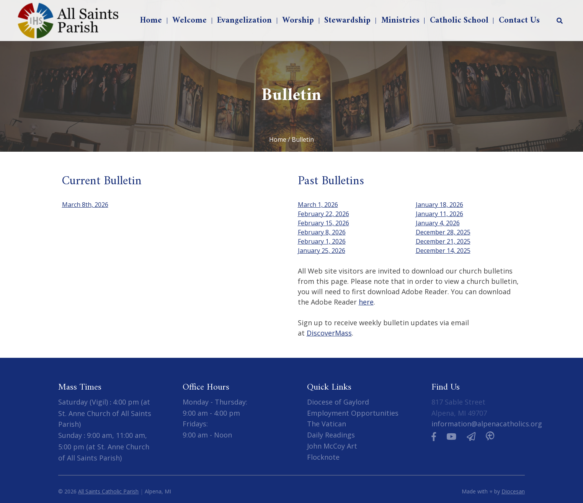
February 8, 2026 (322, 232)
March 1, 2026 (318, 204)
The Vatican (326, 423)
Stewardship (356, 20)
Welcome (198, 20)
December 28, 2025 (443, 232)
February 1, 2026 (322, 241)
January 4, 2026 (438, 223)
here (366, 301)
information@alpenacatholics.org (486, 423)
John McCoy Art (332, 446)
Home (160, 20)
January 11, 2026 (439, 214)
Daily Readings (331, 434)
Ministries (409, 20)
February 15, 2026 (323, 223)
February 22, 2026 (323, 214)
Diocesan (513, 491)
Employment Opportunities (352, 413)
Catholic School (468, 20)
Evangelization (253, 20)
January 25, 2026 (321, 250)
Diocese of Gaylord (338, 401)
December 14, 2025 (443, 250)
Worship (307, 20)
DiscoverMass (329, 333)
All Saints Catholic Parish (108, 491)
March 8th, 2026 (85, 204)
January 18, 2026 (439, 204)
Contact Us (528, 20)
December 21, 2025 (443, 241)
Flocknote (323, 457)
